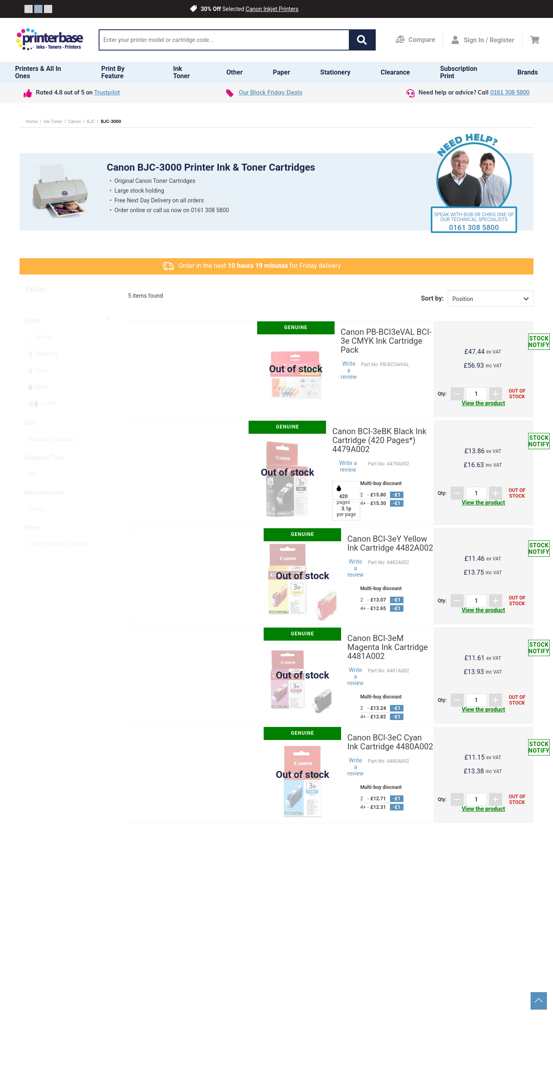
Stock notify (539, 341)
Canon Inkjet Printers (272, 9)
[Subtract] (457, 393)
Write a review (349, 370)
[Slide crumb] (28, 9)
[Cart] (535, 40)
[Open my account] (482, 40)
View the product (483, 403)
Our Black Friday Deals (270, 93)
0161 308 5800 (509, 93)
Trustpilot (107, 93)
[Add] (495, 393)
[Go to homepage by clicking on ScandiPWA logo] (49, 40)
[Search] (224, 40)
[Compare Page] (415, 40)
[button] (362, 40)
